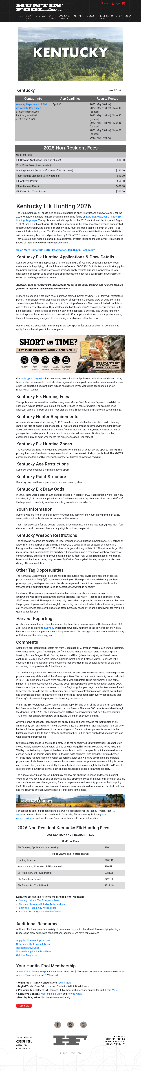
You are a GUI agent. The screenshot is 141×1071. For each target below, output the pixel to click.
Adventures (40, 17)
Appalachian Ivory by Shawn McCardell (40, 911)
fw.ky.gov (49, 627)
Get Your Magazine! (27, 955)
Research (79, 16)
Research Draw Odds (28, 947)
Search (105, 3)
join (28, 389)
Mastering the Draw (51, 993)
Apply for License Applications (33, 940)
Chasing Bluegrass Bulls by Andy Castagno (42, 904)
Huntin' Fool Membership (32, 971)
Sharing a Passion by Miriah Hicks (37, 907)
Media (119, 16)
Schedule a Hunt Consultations (33, 944)
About (128, 16)
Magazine (92, 16)
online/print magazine (32, 378)
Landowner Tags (106, 17)
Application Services (65, 17)
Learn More (65, 982)
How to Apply (74, 993)
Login (116, 3)
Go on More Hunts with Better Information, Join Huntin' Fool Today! (55, 250)
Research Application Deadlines (33, 951)
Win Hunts (52, 17)
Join (20, 17)
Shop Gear (28, 17)
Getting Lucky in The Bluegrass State (39, 900)
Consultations (28, 818)
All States (115, 90)
